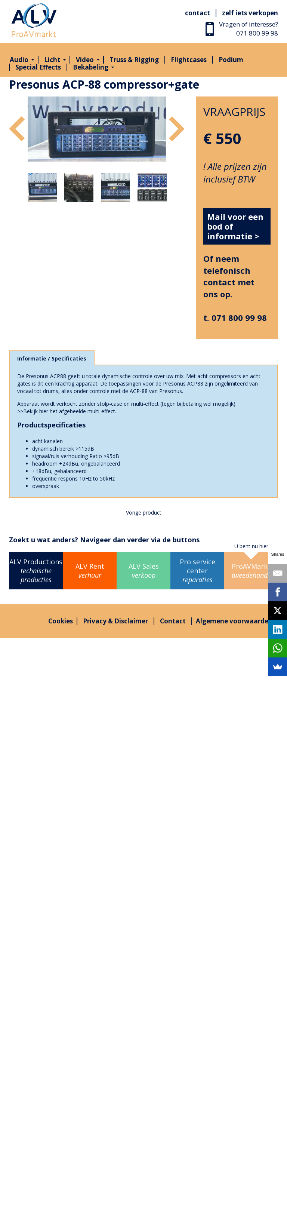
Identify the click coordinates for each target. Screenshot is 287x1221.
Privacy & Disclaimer (115, 621)
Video (85, 59)
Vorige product (143, 512)
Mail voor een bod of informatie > (235, 226)
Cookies (60, 621)
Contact (197, 13)
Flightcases (189, 59)
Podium (231, 59)
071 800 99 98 (257, 33)
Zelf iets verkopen (250, 13)
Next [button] (177, 128)
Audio (19, 59)
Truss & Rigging (134, 59)
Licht (52, 59)
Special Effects (38, 67)
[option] (97, 129)
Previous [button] (17, 128)
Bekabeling (90, 67)
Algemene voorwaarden (234, 621)
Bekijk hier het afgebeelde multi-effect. (69, 411)
